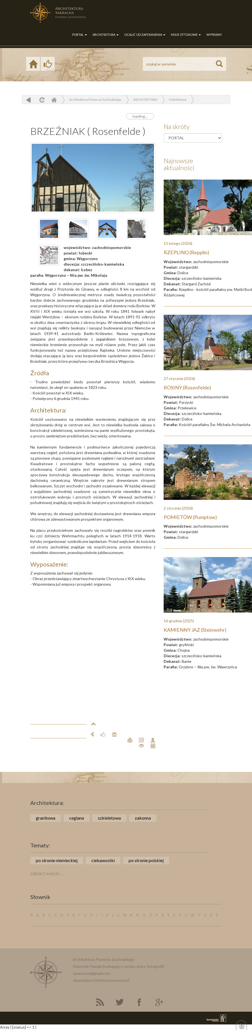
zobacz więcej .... (47, 873)
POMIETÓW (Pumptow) (190, 517)
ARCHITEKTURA (106, 34)
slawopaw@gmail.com (91, 973)
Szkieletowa (177, 99)
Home (54, 99)
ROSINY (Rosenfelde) (187, 387)
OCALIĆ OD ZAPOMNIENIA (144, 34)
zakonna (143, 817)
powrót (28, 99)
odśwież (41, 99)
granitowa (45, 817)
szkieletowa (109, 817)
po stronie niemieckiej (57, 860)
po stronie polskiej (146, 860)
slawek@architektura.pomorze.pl (101, 980)
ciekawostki (103, 860)
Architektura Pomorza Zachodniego (95, 99)
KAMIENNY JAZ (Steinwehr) (195, 630)
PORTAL (79, 34)
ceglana (76, 817)
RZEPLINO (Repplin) (186, 252)
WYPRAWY (214, 34)
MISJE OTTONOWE (186, 34)
